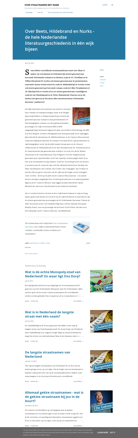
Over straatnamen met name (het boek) (59, 12)
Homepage (28, 12)
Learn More (102, 433)
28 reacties (34, 381)
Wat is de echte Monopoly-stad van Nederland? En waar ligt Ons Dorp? (53, 274)
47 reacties (34, 341)
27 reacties (34, 301)
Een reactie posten (31, 253)
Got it (112, 433)
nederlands (103, 79)
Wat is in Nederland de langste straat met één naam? (49, 314)
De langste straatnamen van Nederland (47, 354)
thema (101, 86)
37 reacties (34, 426)
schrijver (102, 83)
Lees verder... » (78, 301)
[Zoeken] (104, 5)
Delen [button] (102, 70)
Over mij (39, 12)
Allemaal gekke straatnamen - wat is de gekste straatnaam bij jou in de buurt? (54, 396)
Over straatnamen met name (42, 4)
